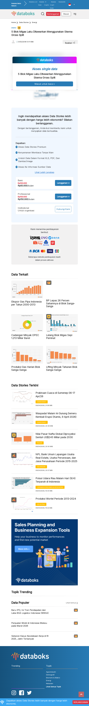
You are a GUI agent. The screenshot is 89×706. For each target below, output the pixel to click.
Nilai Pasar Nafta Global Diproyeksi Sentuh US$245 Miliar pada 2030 (55, 435)
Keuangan (41, 467)
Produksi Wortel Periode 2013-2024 (56, 498)
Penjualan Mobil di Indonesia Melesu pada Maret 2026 (29, 624)
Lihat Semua (71, 603)
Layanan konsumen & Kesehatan (50, 487)
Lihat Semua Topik (53, 687)
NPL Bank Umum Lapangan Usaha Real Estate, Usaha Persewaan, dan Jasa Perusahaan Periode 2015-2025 (56, 458)
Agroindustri (51, 672)
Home (13, 22)
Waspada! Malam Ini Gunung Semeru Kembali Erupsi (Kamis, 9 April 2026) (56, 415)
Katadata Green (41, 3)
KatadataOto (62, 2)
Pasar (39, 443)
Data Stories (24, 22)
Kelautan (41, 504)
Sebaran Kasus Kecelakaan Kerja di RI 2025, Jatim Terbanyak (30, 637)
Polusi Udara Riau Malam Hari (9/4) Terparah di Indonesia (56, 480)
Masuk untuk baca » (45, 84)
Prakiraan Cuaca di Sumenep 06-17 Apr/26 (55, 394)
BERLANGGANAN (81, 702)
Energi (34, 22)
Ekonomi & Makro (53, 678)
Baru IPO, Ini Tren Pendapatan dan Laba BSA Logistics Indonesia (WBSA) (30, 611)
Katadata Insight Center (53, 5)
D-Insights (46, 3)
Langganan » (63, 183)
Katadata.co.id (33, 2)
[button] (71, 5)
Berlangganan (53, 14)
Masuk (66, 14)
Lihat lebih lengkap (44, 172)
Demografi (41, 402)
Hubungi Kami (63, 209)
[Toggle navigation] (75, 14)
